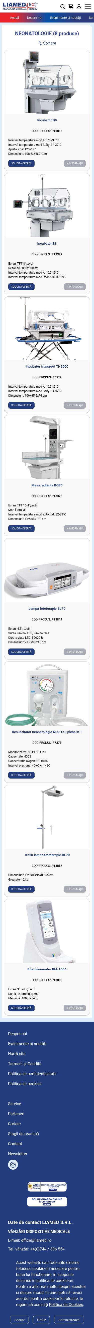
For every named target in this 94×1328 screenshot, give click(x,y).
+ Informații (75, 163)
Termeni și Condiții (24, 1063)
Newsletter (17, 1153)
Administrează (68, 1320)
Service (14, 1103)
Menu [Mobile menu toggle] (88, 6)
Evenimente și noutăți (65, 18)
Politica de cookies (25, 1083)
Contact (15, 1143)
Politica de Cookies (66, 1304)
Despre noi (34, 18)
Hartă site (17, 1053)
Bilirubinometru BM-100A (47, 969)
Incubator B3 (47, 243)
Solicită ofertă (21, 163)
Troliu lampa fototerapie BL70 (47, 855)
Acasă (14, 18)
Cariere (14, 1123)
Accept (19, 1320)
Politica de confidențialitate (32, 1073)
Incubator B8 (47, 120)
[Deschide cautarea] (63, 7)
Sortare (47, 43)
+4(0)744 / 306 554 (47, 1249)
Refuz (41, 1320)
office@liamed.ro (36, 1240)
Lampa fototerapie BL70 (47, 608)
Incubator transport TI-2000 (47, 366)
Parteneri (16, 1113)
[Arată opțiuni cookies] (13, 1165)
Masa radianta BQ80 (47, 485)
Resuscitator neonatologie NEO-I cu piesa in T (47, 732)
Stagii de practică (23, 1133)
